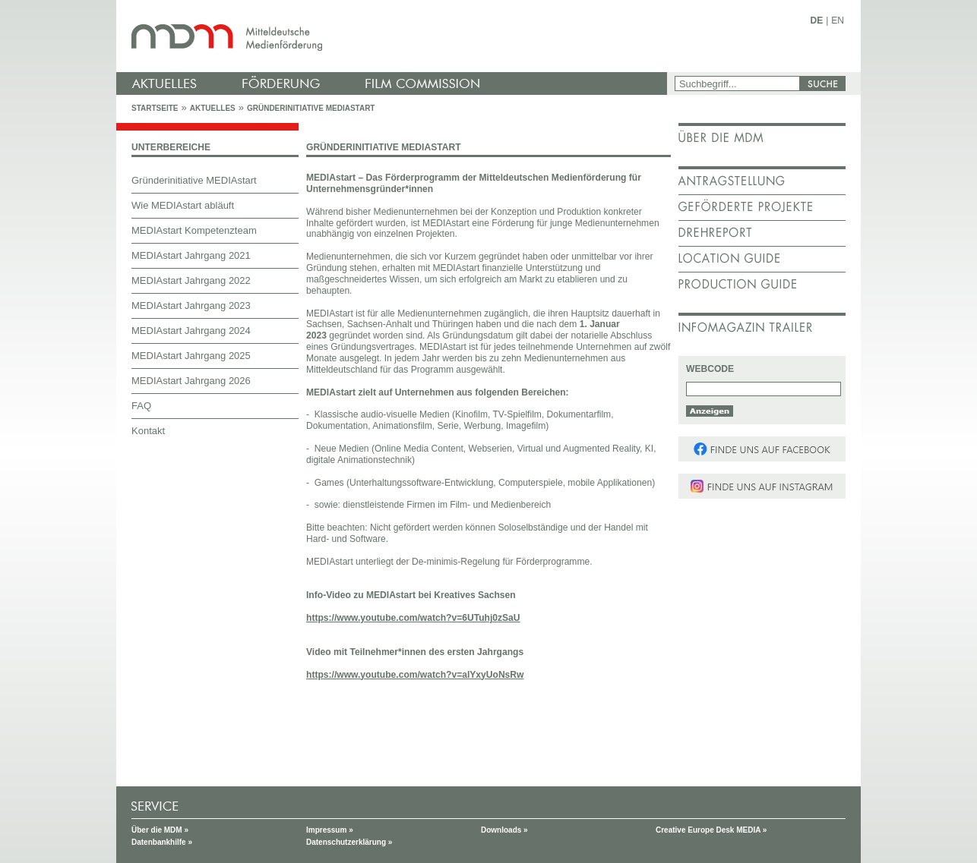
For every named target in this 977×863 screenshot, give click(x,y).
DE (817, 20)
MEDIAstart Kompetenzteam (194, 230)
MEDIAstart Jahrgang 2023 (191, 305)
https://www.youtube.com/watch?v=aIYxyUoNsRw (414, 674)
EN (837, 20)
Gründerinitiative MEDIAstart (311, 108)
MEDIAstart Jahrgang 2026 (191, 380)
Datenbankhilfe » (161, 842)
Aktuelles (213, 108)
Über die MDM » (159, 830)
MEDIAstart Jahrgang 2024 (191, 330)
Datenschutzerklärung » (349, 842)
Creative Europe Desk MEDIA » (711, 830)
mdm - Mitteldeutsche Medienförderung (393, 36)
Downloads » (504, 830)
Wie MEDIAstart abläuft (182, 205)
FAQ (141, 405)
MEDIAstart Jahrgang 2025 (191, 355)
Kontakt (148, 430)
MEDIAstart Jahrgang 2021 (191, 255)
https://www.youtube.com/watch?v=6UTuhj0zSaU (413, 618)
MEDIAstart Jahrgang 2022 (191, 280)
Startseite (154, 108)
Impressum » (329, 830)
